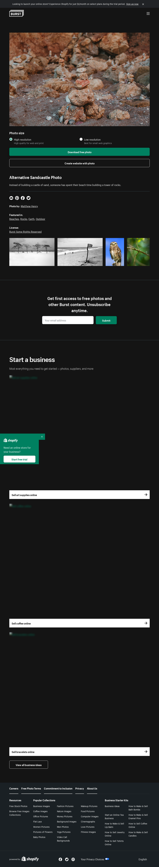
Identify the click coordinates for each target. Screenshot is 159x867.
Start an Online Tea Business (114, 816)
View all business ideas (29, 765)
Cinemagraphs (88, 821)
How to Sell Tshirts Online (114, 842)
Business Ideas (112, 806)
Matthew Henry (29, 206)
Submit (106, 320)
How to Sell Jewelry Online (115, 833)
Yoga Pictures (63, 831)
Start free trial (19, 459)
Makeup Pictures (89, 806)
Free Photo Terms (31, 788)
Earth (31, 219)
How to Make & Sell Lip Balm (114, 825)
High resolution (22, 139)
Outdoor (40, 219)
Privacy (79, 788)
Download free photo (79, 152)
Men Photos (63, 826)
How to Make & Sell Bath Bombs (138, 807)
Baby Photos (39, 837)
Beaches (14, 219)
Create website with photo (80, 163)
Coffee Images (40, 811)
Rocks (23, 219)
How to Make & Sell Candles (138, 833)
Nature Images (64, 811)
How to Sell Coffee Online (138, 825)
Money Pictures (64, 816)
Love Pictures (87, 826)
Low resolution (92, 139)
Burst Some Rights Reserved (25, 231)
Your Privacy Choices (95, 859)
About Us (92, 788)
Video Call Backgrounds (63, 838)
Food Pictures (88, 811)
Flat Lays (37, 821)
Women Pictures (41, 826)
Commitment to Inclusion (58, 788)
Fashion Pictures (65, 806)
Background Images (66, 821)
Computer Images (89, 816)
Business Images (41, 806)
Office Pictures (40, 816)
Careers (13, 788)
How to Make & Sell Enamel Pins (138, 816)
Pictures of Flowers (42, 831)
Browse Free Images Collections (19, 812)
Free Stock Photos (18, 806)
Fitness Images (88, 831)
